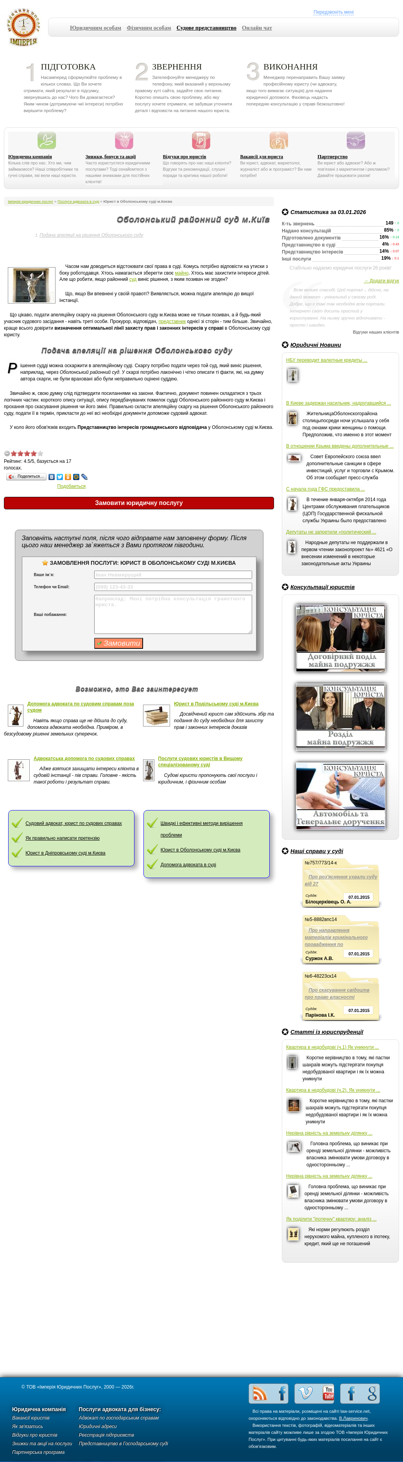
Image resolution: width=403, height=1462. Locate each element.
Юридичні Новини (315, 345)
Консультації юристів (322, 587)
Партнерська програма (38, 1452)
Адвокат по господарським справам (119, 1418)
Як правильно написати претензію (62, 838)
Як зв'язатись (27, 1426)
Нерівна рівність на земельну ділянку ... (329, 1133)
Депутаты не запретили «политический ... (331, 532)
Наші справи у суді (316, 851)
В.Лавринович (353, 1418)
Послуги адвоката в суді (78, 201)
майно (182, 273)
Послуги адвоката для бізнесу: (120, 1409)
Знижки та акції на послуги (42, 1443)
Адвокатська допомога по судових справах (84, 758)
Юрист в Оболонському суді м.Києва (200, 850)
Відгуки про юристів (184, 156)
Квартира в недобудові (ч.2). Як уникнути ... (333, 1090)
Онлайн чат (257, 28)
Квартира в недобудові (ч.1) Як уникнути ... (332, 1047)
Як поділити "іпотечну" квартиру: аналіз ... (331, 1219)
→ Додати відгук (381, 281)
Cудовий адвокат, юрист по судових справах (73, 823)
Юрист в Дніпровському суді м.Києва (65, 853)
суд (133, 279)
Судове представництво (206, 28)
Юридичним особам (95, 28)
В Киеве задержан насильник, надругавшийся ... (338, 403)
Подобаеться (71, 486)
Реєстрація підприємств (106, 1435)
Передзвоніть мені (333, 12)
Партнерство (332, 156)
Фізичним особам (149, 28)
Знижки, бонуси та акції (111, 156)
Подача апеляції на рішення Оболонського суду (91, 235)
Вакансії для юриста (261, 156)
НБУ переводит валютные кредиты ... (326, 360)
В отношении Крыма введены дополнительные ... (340, 446)
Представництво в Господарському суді (123, 1443)
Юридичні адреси (98, 1426)
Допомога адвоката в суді (188, 865)
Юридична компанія (30, 156)
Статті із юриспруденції (326, 1032)
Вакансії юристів (31, 1418)
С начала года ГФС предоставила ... (325, 489)
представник (172, 321)
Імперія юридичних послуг (26, 27)
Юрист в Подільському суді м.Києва (216, 704)
